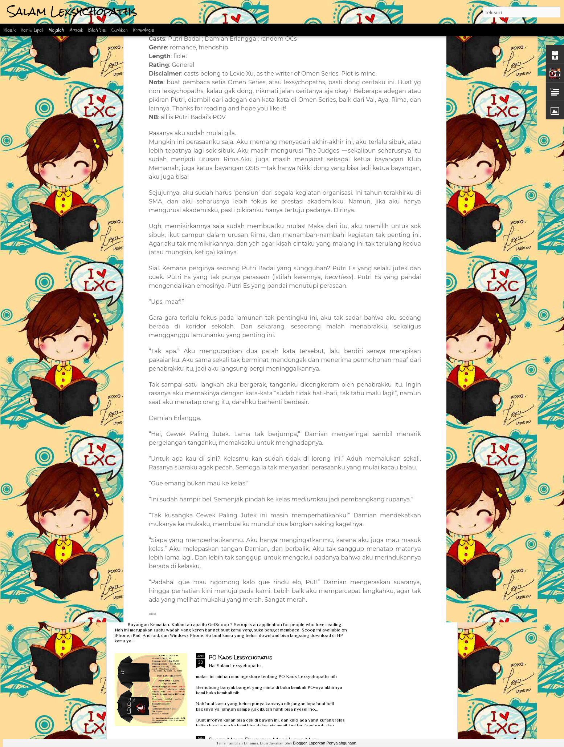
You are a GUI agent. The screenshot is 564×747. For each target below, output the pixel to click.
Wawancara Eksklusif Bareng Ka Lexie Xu (185, 383)
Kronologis (143, 30)
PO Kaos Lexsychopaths (240, 657)
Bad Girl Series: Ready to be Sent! (323, 326)
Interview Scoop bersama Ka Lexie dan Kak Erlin (194, 611)
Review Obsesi (146, 548)
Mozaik (76, 30)
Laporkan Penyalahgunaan (332, 743)
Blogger (300, 743)
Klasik (10, 30)
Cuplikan (119, 30)
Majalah (56, 30)
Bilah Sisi (97, 30)
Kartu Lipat (32, 30)
